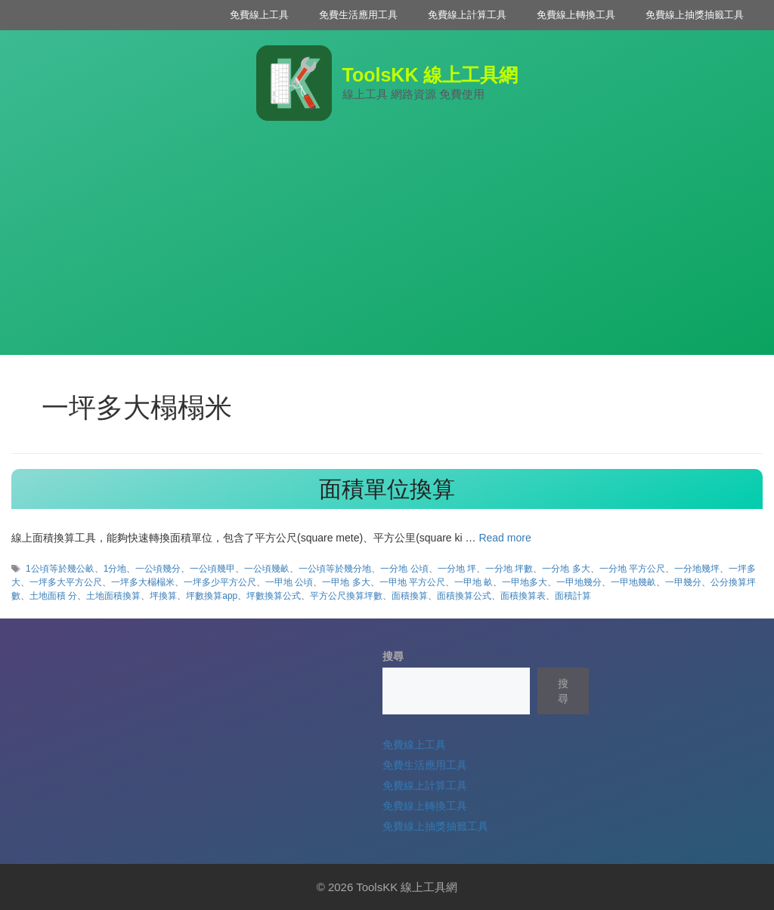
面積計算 (573, 596)
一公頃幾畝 (266, 568)
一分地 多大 (566, 568)
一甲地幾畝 (633, 582)
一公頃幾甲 (212, 568)
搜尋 (393, 656)
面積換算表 (523, 596)
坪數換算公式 (273, 596)
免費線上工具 (259, 14)
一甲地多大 (524, 582)
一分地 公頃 (404, 568)
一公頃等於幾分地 (335, 568)
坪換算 (163, 596)
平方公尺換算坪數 (346, 596)
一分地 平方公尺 (632, 568)
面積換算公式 (464, 596)
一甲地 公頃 (289, 582)
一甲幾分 (683, 582)
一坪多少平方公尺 (220, 582)
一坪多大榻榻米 (143, 582)
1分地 (115, 568)
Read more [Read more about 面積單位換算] (504, 538)
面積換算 (410, 596)
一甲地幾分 (579, 582)
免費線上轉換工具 (576, 14)
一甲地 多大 (346, 582)
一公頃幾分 (158, 568)
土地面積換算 (113, 596)
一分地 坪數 (509, 568)
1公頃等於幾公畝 (60, 568)
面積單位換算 (387, 489)
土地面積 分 (53, 596)
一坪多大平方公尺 (65, 582)
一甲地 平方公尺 (412, 582)
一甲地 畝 (473, 582)
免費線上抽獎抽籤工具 (695, 14)
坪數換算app (211, 596)
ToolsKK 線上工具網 (430, 74)
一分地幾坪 (697, 568)
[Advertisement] (387, 249)
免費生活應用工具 (358, 14)
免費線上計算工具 (467, 14)
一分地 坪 (457, 568)
